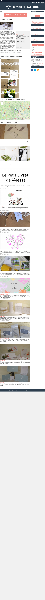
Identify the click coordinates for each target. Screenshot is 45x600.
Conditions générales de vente (32, 390)
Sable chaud (2, 316)
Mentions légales (25, 390)
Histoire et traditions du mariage (37, 38)
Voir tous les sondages (38, 54)
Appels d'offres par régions (36, 28)
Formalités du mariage (36, 39)
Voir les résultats (38, 52)
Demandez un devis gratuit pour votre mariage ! (15, 15)
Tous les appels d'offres (36, 27)
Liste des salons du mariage (37, 32)
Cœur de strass (3, 250)
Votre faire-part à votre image (5, 161)
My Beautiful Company (19, 390)
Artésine (42, 65)
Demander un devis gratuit (36, 26)
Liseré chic (2, 382)
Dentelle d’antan (3, 228)
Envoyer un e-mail (20, 41)
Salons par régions (35, 34)
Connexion (42, 2)
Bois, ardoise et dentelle (4, 338)
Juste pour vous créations (20, 34)
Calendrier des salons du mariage (37, 33)
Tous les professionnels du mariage (38, 22)
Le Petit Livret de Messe (5, 188)
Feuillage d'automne (4, 294)
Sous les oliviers (3, 272)
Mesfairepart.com (4, 166)
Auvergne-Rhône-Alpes (20, 44)
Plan (38, 390)
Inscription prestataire (36, 2)
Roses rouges (3, 360)
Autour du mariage (35, 40)
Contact (41, 390)
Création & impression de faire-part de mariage (8, 139)
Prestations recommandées (36, 23)
